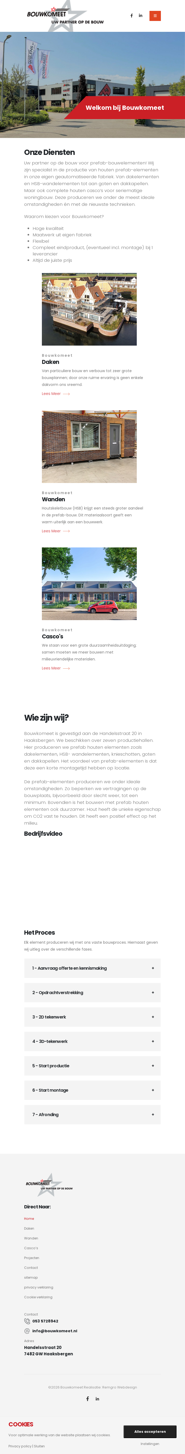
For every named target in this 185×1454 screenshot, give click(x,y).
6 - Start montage (50, 1090)
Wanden (31, 1238)
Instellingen (150, 1444)
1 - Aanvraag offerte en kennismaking (69, 968)
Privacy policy (20, 1446)
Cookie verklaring (39, 1297)
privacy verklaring (39, 1287)
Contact (31, 1267)
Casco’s (31, 1248)
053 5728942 (45, 1321)
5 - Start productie (50, 1066)
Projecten (32, 1258)
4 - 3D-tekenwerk (49, 1041)
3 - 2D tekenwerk (49, 1017)
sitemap (31, 1277)
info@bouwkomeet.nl (55, 1331)
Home (29, 1218)
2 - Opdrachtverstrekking (57, 993)
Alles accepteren (150, 1431)
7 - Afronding (45, 1115)
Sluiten (40, 1446)
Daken (29, 1228)
